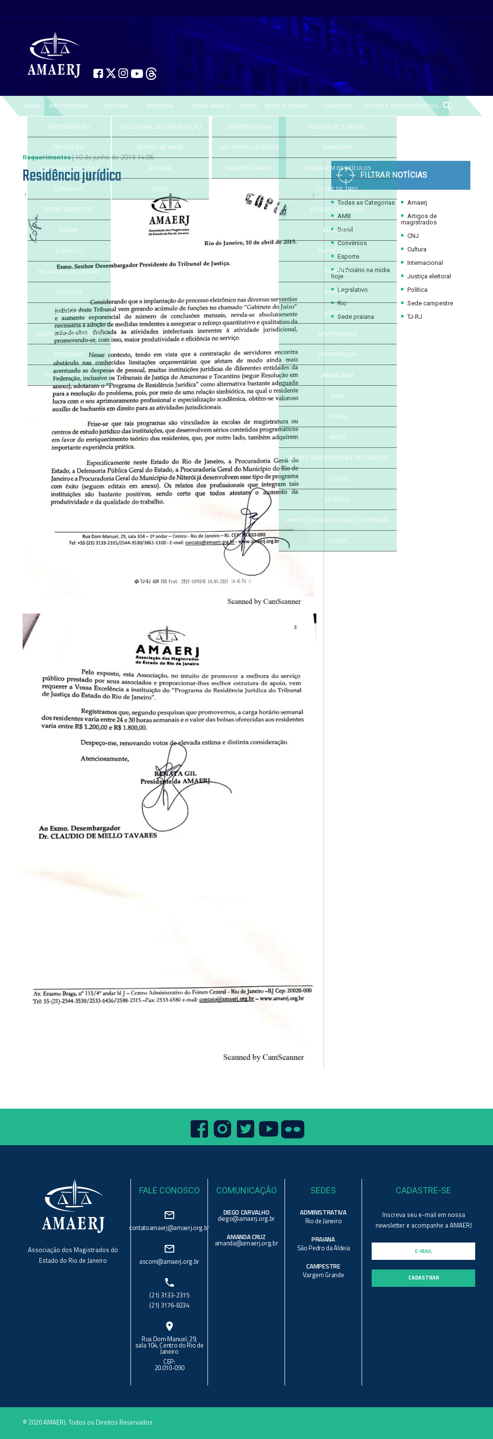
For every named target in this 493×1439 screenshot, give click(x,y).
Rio (339, 303)
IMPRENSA (160, 105)
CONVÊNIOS (337, 105)
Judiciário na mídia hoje (360, 273)
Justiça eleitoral (426, 276)
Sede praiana (352, 317)
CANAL (199, 105)
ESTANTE (377, 105)
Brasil (342, 229)
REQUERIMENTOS (414, 105)
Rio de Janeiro (323, 1221)
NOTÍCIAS (116, 105)
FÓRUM (298, 105)
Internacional (422, 263)
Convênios (349, 243)
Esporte (345, 256)
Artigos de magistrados (419, 219)
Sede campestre (427, 303)
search (447, 106)
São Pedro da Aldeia (323, 1248)
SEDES (249, 105)
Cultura (414, 249)
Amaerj (414, 202)
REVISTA (276, 105)
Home (32, 105)
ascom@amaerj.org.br (169, 1260)
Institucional (69, 105)
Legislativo (349, 290)
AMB (341, 216)
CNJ (410, 236)
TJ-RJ (411, 317)
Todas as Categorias (363, 202)
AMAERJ (220, 105)
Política (414, 290)
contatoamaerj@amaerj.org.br (169, 1227)
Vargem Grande (323, 1275)
